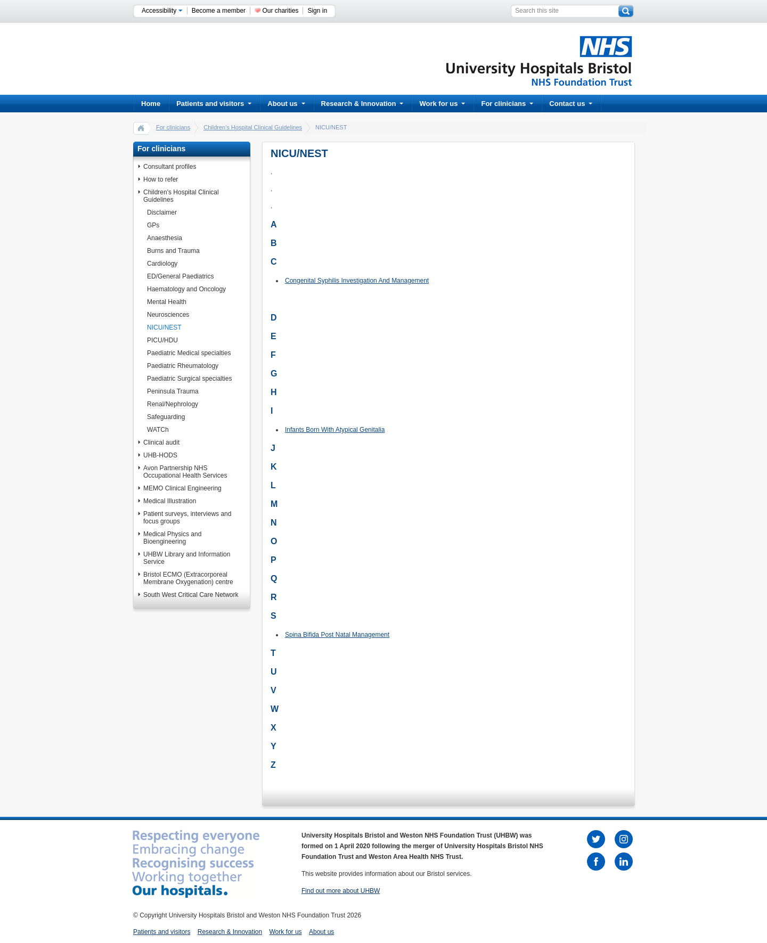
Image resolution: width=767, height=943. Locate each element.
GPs (153, 225)
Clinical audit (161, 442)
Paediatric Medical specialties (189, 353)
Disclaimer (162, 212)
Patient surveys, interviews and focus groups (187, 517)
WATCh (158, 429)
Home (150, 104)
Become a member (219, 10)
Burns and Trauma (173, 251)
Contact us (570, 104)
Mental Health (166, 302)
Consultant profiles (169, 166)
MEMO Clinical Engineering (182, 488)
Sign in (317, 10)
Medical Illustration (169, 501)
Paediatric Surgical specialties (189, 378)
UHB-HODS (160, 455)
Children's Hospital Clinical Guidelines (252, 127)
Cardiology (162, 263)
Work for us (442, 104)
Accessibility (162, 10)
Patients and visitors (213, 104)
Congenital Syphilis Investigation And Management (357, 280)
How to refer (160, 179)
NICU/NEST (164, 327)
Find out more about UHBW (340, 891)
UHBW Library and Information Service (186, 558)
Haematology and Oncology (186, 289)
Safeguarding (166, 417)
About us (286, 104)
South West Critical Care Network (191, 594)
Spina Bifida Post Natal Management (337, 634)
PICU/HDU (162, 340)
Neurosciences (168, 314)
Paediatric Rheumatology (182, 366)
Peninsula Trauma (173, 391)
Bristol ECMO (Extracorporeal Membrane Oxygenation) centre (188, 578)
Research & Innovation (362, 104)
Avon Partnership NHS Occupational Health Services (185, 471)
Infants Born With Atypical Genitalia (335, 429)
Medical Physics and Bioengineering (172, 537)
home (141, 128)
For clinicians (507, 104)
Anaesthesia (164, 238)
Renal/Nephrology (172, 404)
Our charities (280, 10)
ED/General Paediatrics (180, 276)
